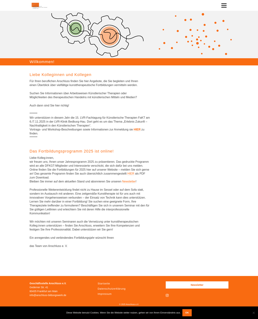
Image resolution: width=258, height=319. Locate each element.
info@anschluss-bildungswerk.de (48, 295)
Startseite (104, 283)
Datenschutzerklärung (112, 288)
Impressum (105, 293)
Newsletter (129, 181)
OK (187, 312)
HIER (137, 129)
